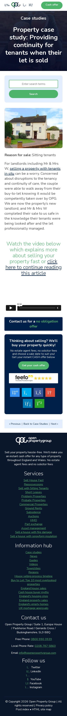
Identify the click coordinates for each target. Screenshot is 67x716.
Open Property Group (42, 702)
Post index (22, 709)
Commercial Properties (33, 504)
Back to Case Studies (36, 424)
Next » (54, 424)
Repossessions (33, 484)
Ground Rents (33, 508)
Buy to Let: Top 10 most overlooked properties (33, 582)
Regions (33, 572)
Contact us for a (33, 324)
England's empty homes (33, 604)
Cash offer (52, 4)
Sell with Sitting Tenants (33, 488)
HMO (33, 520)
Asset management (33, 528)
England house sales (33, 588)
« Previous (15, 424)
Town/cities (34, 568)
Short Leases (33, 492)
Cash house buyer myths (33, 592)
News (33, 556)
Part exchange (34, 524)
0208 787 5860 (45, 646)
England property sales (33, 600)
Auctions (33, 516)
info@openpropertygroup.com (37, 653)
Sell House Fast (34, 480)
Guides (33, 560)
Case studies (34, 552)
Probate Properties (33, 500)
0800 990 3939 (41, 639)
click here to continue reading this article (34, 267)
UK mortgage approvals (33, 608)
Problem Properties (33, 496)
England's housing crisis (33, 596)
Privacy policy (44, 705)
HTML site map (41, 709)
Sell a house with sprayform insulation (33, 536)
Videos (33, 564)
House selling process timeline (33, 576)
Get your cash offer (33, 365)
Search (33, 94)
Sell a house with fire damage (33, 532)
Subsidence (33, 512)
